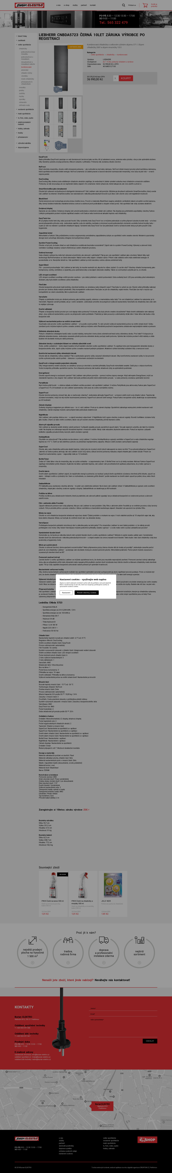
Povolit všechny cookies (86, 592)
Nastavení (66, 592)
